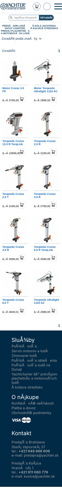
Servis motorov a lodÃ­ (30, 351)
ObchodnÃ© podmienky (31, 413)
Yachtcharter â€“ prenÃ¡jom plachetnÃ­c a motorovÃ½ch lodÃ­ (34, 378)
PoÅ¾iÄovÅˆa (24, 346)
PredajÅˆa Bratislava (28, 442)
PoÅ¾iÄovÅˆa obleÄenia (34, 360)
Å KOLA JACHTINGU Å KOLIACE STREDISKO (44, 25)
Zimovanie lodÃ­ (24, 356)
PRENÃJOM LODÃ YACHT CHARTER (14, 25)
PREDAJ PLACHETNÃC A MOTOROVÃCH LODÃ (15, 30)
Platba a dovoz (24, 408)
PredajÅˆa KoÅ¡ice (26, 463)
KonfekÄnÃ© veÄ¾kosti (33, 403)
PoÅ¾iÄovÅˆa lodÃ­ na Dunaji (31, 367)
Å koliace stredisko (27, 387)
